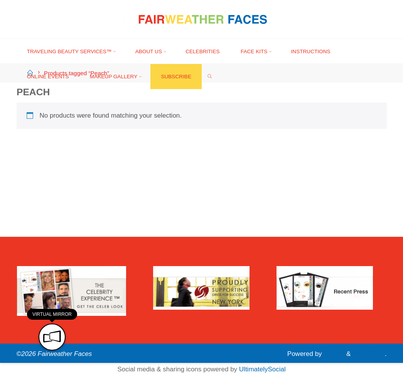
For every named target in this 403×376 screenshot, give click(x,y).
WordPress (368, 353)
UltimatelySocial (262, 369)
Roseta (333, 353)
